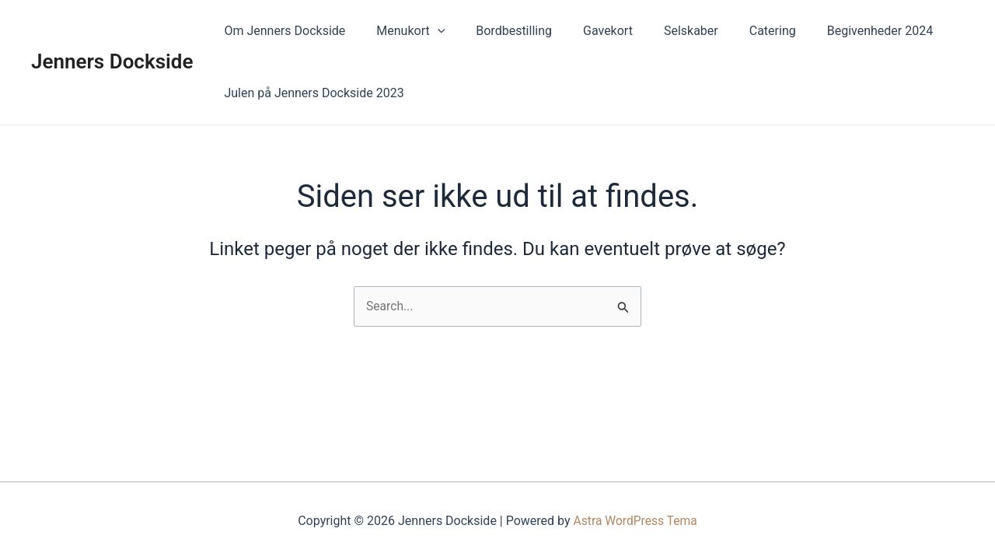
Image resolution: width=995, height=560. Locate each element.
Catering (738, 30)
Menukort (401, 31)
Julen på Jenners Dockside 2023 (310, 93)
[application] (428, 31)
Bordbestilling (498, 30)
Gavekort (586, 30)
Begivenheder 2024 (839, 30)
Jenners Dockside (112, 61)
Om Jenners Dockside (281, 30)
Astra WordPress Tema (635, 520)
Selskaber (663, 30)
